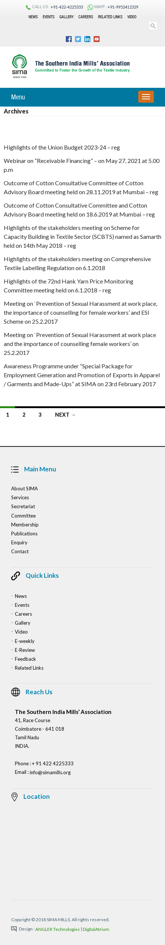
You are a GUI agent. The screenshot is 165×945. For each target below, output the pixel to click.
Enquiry (19, 542)
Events (49, 17)
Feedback (25, 659)
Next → (65, 414)
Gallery (66, 17)
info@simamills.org (50, 773)
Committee (23, 516)
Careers (85, 17)
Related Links (110, 17)
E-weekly (25, 641)
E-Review (25, 650)
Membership (25, 525)
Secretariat (23, 507)
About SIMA (24, 488)
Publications (24, 533)
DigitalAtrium (96, 929)
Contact (20, 552)
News (33, 17)
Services (20, 497)
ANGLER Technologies (57, 929)
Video (131, 17)
